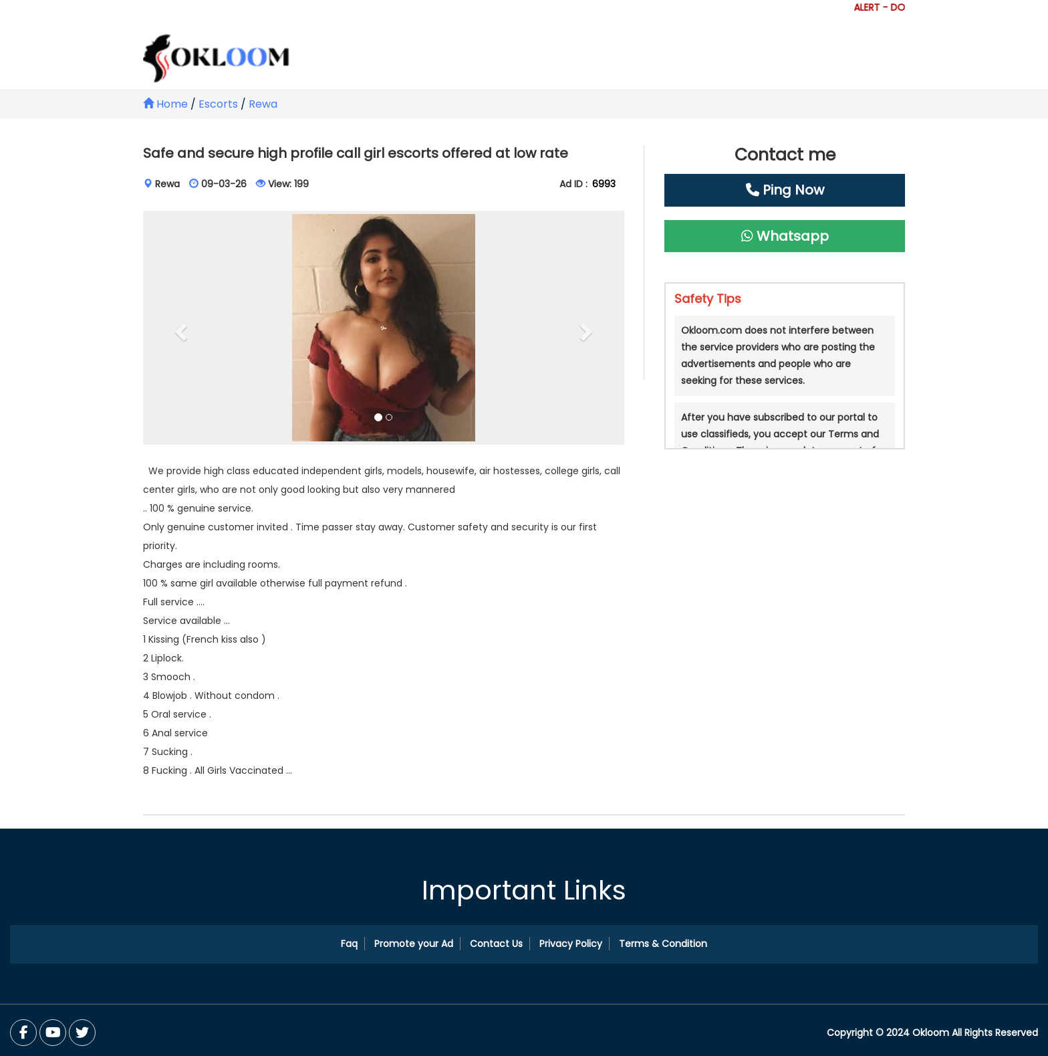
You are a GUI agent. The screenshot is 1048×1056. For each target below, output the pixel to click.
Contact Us (496, 943)
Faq (349, 943)
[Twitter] (52, 1032)
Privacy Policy (570, 943)
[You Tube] (82, 1032)
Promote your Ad (413, 943)
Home (165, 104)
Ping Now (785, 190)
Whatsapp (785, 236)
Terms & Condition (663, 943)
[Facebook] (23, 1032)
